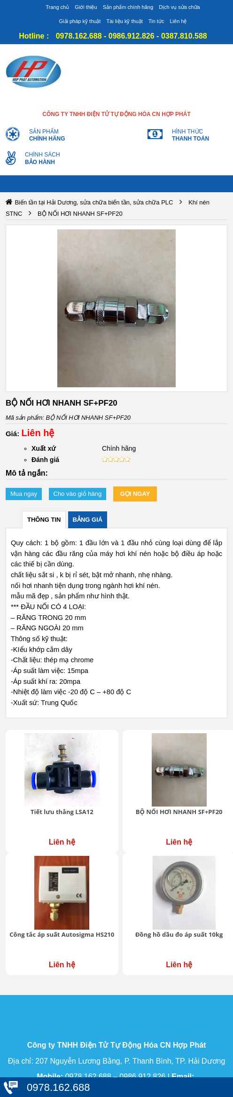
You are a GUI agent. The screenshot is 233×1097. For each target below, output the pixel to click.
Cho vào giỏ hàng (78, 493)
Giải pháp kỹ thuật (80, 21)
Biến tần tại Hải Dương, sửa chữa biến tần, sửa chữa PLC (94, 202)
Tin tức (156, 21)
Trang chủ (57, 7)
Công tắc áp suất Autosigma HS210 (61, 934)
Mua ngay (23, 493)
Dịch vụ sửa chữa (179, 7)
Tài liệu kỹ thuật (125, 21)
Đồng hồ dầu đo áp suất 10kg (179, 934)
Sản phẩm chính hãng (128, 7)
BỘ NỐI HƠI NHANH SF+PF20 (179, 811)
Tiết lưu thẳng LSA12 (62, 811)
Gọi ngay (135, 493)
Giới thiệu (86, 7)
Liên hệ (178, 21)
